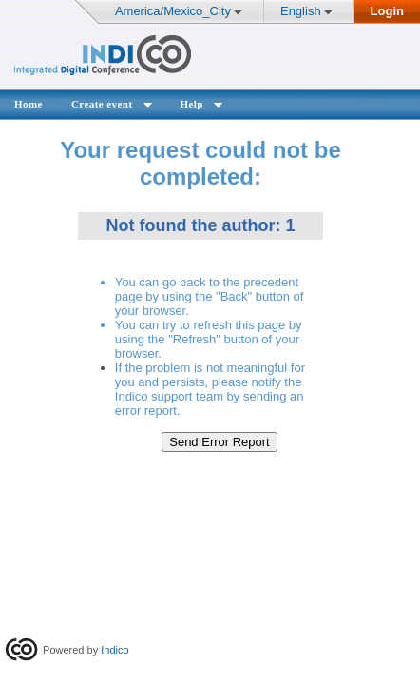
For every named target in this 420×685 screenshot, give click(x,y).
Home (28, 103)
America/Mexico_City (173, 11)
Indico (114, 650)
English (300, 11)
